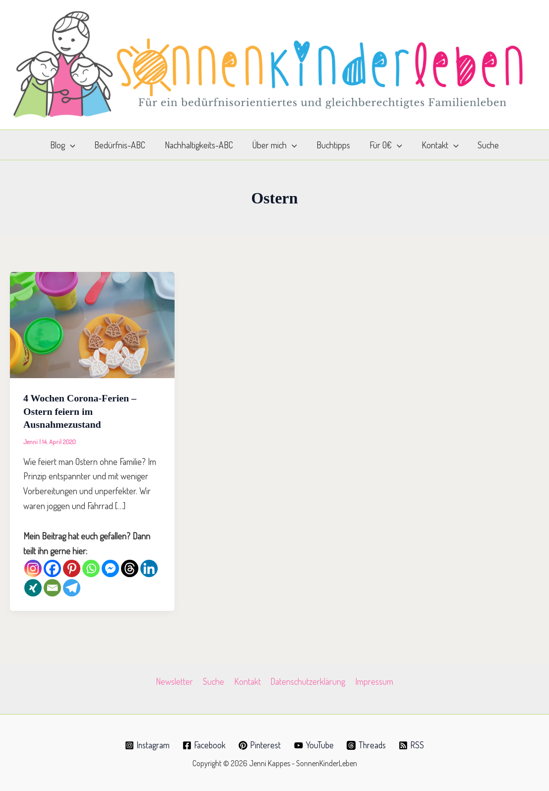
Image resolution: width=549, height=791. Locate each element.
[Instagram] (33, 567)
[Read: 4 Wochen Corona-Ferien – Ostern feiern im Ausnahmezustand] (92, 323)
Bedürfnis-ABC (123, 144)
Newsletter (176, 680)
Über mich (275, 145)
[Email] (52, 586)
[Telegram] (71, 586)
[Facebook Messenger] (110, 567)
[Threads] (129, 567)
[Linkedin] (149, 567)
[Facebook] (52, 567)
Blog (67, 145)
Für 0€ (383, 145)
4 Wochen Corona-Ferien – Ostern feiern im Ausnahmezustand (80, 411)
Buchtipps (333, 144)
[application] (75, 145)
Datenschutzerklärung (307, 680)
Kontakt (436, 145)
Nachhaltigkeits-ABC (201, 144)
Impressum (373, 680)
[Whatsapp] (91, 567)
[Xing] (33, 586)
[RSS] (413, 744)
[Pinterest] (71, 567)
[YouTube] (314, 744)
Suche (483, 144)
